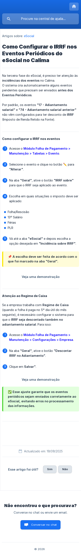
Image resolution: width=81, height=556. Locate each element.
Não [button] (65, 469)
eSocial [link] (29, 36)
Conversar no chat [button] (44, 524)
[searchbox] (40, 18)
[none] (74, 7)
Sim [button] (49, 469)
